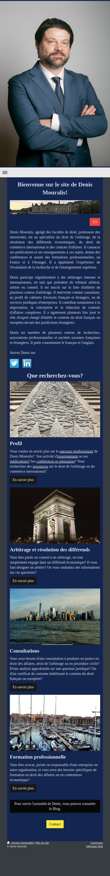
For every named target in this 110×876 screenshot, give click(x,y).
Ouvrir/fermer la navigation (55, 172)
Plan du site (42, 842)
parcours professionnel (76, 451)
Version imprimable (20, 842)
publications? (20, 461)
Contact (55, 824)
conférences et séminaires (56, 461)
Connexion (97, 842)
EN (94, 222)
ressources (40, 466)
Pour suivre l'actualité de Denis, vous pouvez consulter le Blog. (55, 806)
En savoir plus (23, 480)
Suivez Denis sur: (23, 353)
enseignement (67, 456)
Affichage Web (94, 846)
